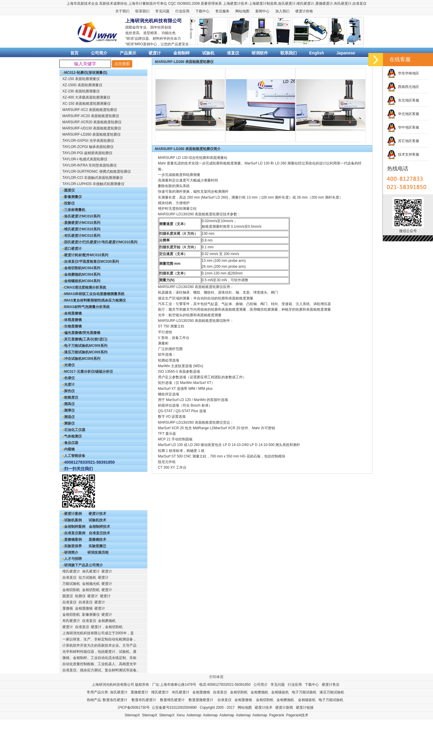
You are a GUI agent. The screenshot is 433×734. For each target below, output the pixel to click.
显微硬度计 (324, 3)
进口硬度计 (73, 249)
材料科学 (160, 38)
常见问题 (162, 11)
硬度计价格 (304, 11)
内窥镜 (69, 449)
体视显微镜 (73, 320)
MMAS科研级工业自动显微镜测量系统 (94, 294)
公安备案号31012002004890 (174, 707)
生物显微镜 (73, 326)
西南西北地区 (403, 87)
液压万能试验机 (76, 352)
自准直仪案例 (74, 533)
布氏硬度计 (343, 3)
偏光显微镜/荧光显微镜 (82, 333)
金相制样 (181, 53)
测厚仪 (69, 410)
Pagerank (276, 715)
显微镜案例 (73, 539)
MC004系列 (91, 268)
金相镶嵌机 (73, 281)
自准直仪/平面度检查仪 (82, 261)
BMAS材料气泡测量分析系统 (87, 307)
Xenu (180, 715)
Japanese (346, 53)
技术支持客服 (403, 154)
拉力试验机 (87, 577)
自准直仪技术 (99, 533)
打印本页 (216, 677)
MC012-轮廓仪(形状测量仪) (85, 73)
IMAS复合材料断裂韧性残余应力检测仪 (95, 300)
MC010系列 (91, 216)
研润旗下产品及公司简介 (83, 565)
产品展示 (128, 53)
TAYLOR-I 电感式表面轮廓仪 (84, 159)
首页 (74, 53)
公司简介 (99, 53)
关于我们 (122, 11)
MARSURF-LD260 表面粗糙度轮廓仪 (91, 134)
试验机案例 (73, 520)
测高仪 (69, 404)
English (316, 53)
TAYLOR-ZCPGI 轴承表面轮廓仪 (88, 147)
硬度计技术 (97, 514)
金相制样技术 (99, 527)
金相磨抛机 (73, 274)
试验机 (208, 53)
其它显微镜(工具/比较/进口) (85, 339)
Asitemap (193, 715)
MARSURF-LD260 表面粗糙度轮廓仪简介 (188, 149)
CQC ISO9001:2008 (184, 3)
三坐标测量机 (74, 210)
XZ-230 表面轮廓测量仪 (81, 91)
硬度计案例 (73, 514)
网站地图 (242, 11)
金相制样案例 (74, 527)
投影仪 (69, 203)
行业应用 (182, 11)
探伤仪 (69, 391)
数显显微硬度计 (201, 700)
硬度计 (261, 3)
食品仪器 (71, 443)
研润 (130, 38)
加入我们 (282, 11)
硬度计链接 (305, 707)
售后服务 (222, 11)
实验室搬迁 (97, 546)
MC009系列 (98, 346)
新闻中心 (262, 11)
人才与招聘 (73, 559)
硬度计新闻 (284, 707)
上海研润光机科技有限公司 (113, 685)
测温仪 (69, 417)
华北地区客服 (403, 114)
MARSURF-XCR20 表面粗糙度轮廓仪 (91, 122)
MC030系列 (109, 261)
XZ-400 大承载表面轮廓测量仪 (86, 97)
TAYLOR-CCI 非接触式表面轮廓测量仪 (92, 178)
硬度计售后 (330, 685)
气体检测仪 (73, 436)
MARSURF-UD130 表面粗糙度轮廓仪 (91, 128)
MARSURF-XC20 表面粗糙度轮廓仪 (90, 116)
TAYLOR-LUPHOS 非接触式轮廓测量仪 (93, 184)
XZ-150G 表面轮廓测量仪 (82, 85)
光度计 (69, 384)
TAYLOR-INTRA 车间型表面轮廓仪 (89, 165)
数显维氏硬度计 (172, 700)
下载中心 (202, 11)
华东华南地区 (403, 73)
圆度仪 (69, 190)
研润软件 (260, 53)
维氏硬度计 (305, 3)
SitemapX (132, 715)
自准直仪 (359, 3)
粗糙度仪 (71, 397)
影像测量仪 (73, 197)
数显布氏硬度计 (143, 700)
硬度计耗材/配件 (77, 255)
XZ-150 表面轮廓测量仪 (81, 79)
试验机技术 (97, 520)
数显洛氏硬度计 (115, 700)
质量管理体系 (211, 3)
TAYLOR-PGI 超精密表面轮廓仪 (87, 153)
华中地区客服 (403, 127)
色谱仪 (69, 378)
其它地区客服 (403, 141)
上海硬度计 (232, 3)
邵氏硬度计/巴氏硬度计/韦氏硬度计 (91, 242)
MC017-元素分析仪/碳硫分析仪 (88, 372)
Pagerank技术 (297, 715)
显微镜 (67, 608)
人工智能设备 (74, 456)
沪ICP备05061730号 (134, 707)
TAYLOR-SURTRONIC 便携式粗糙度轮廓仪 (96, 171)
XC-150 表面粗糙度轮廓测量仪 (86, 103)
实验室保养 (73, 546)
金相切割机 (73, 268)
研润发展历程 (98, 552)
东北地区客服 (403, 100)
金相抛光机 (91, 584)
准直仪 (233, 53)
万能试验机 (71, 584)
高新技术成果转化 (113, 3)
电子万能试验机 (76, 346)
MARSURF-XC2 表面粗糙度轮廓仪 (89, 110)
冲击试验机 (73, 359)
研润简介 (71, 552)
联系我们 (142, 11)
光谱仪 (69, 365)
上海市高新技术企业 (82, 3)
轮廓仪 (80, 596)
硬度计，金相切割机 (107, 627)
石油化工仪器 (74, 430)
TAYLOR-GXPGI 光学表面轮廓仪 (88, 141)
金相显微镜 (73, 313)
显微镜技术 (97, 539)
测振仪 (69, 423)
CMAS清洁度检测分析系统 (85, 287)
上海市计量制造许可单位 (147, 3)
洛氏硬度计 (287, 3)
